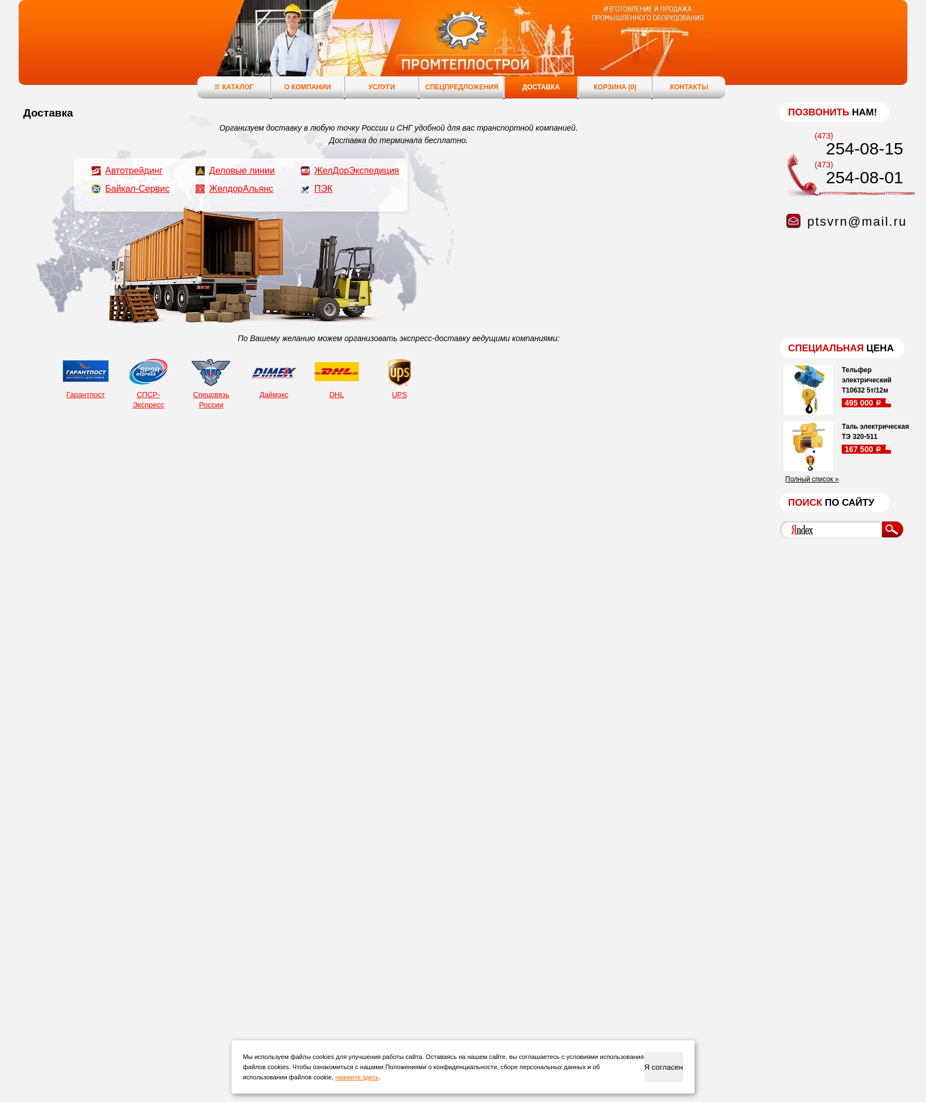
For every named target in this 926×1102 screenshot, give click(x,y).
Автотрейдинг (134, 170)
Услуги (381, 87)
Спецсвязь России (211, 382)
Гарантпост (86, 377)
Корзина (615, 87)
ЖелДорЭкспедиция (356, 170)
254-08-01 (864, 177)
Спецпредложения (462, 87)
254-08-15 (864, 148)
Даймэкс (274, 377)
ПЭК (323, 188)
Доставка (541, 87)
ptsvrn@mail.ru (857, 221)
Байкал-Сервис (137, 188)
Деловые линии (242, 170)
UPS (399, 377)
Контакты (689, 87)
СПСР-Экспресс (148, 382)
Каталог (234, 87)
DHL (337, 377)
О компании (307, 87)
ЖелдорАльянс (241, 188)
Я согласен (663, 1067)
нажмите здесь (357, 1077)
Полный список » (812, 479)
